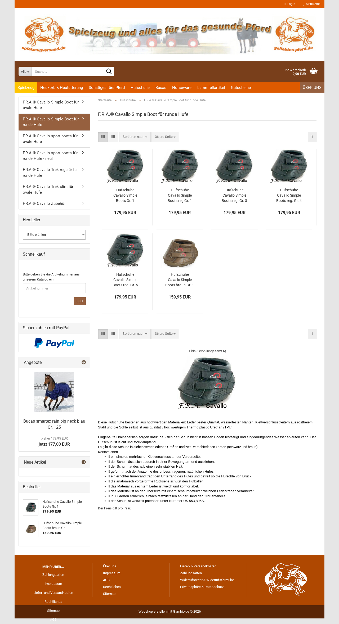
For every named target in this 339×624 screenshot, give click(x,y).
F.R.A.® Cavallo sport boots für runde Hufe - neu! (50, 156)
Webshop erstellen (153, 611)
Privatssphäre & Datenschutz (202, 587)
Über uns (312, 87)
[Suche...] (25, 71)
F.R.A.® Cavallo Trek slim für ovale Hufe (48, 189)
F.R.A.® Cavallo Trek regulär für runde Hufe (50, 172)
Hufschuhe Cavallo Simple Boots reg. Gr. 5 (125, 279)
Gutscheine (241, 87)
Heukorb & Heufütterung (61, 87)
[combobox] (135, 137)
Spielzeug (25, 87)
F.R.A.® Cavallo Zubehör (44, 203)
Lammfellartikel (211, 87)
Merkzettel (311, 4)
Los (80, 301)
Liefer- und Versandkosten (53, 593)
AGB (53, 619)
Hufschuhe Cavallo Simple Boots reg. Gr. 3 (234, 195)
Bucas (160, 87)
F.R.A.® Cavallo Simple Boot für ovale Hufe (51, 105)
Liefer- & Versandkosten (198, 566)
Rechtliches (53, 602)
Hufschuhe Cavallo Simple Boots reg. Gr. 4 (289, 195)
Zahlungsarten (53, 575)
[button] (103, 137)
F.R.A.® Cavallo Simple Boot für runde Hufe (51, 122)
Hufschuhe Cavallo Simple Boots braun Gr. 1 (179, 279)
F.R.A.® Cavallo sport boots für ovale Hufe (50, 139)
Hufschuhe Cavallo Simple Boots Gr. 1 (125, 195)
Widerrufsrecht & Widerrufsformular (207, 580)
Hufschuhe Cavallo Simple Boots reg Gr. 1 (180, 195)
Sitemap (53, 611)
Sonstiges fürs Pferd (107, 87)
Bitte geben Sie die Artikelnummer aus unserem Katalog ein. (51, 276)
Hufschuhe (140, 87)
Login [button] (290, 4)
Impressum (53, 584)
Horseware (181, 87)
